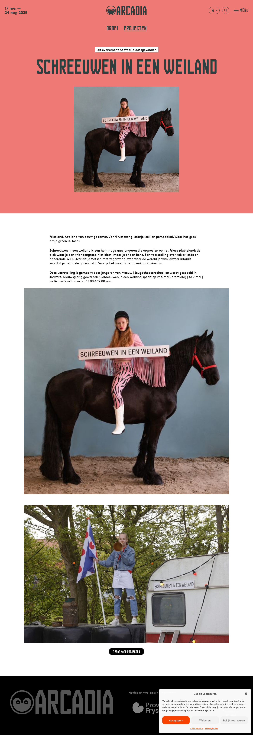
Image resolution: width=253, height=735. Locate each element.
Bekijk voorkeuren (234, 720)
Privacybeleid (211, 728)
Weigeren (205, 720)
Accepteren (176, 720)
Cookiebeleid (196, 728)
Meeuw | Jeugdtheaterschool (143, 272)
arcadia (126, 10)
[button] (246, 693)
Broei (112, 28)
